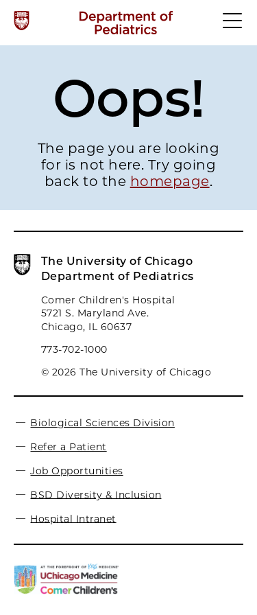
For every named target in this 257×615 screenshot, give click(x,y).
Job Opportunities (76, 471)
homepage (170, 181)
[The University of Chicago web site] (21, 20)
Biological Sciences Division (102, 423)
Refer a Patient (68, 447)
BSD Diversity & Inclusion (95, 494)
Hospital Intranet (73, 518)
